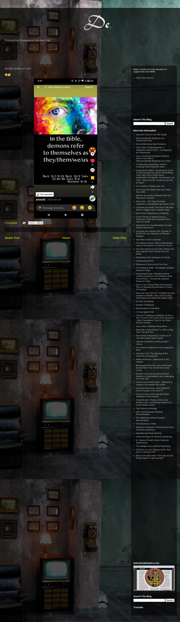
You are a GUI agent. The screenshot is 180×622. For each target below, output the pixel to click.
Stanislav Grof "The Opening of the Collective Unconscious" (152, 354)
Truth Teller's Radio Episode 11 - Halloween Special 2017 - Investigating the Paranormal (153, 150)
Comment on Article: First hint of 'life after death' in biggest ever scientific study (154, 208)
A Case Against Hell (145, 312)
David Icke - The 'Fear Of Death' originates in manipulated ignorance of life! (155, 202)
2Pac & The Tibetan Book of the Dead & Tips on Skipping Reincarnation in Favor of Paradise (154, 287)
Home (66, 237)
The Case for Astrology (146, 408)
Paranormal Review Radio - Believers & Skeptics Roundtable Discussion (154, 383)
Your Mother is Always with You (150, 186)
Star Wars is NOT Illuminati (148, 239)
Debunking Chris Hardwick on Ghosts (153, 257)
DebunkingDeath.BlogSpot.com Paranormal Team (150, 139)
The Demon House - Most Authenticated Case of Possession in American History (154, 244)
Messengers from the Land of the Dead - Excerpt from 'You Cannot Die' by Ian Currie (154, 367)
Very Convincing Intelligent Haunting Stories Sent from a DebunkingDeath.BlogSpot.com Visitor (153, 158)
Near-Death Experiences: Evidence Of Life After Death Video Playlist (153, 336)
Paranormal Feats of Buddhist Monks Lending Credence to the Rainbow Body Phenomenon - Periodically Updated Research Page (154, 277)
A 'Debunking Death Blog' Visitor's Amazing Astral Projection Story (151, 165)
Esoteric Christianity (145, 305)
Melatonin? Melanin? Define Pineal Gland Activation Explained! (155, 428)
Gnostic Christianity (145, 301)
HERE (152, 71)
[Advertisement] (90, 55)
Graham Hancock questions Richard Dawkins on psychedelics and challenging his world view (155, 376)
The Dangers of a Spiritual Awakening (153, 446)
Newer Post (12, 237)
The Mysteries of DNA (146, 424)
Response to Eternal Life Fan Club (151, 264)
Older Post (119, 237)
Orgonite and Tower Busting (148, 433)
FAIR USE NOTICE (145, 78)
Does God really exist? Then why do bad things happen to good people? (154, 456)
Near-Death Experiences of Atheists (152, 213)
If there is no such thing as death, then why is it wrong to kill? (153, 450)
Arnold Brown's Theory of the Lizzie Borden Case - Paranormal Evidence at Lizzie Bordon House (154, 402)
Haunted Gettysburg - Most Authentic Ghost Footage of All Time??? (153, 389)
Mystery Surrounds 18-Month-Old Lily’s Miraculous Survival (153, 196)
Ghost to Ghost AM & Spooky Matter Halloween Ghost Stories (152, 395)
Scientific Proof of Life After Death (151, 134)
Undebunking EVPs (145, 261)
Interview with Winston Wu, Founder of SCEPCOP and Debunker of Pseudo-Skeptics (153, 233)
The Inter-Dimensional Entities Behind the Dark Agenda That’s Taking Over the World (155, 251)
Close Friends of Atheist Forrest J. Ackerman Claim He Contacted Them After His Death (153, 219)
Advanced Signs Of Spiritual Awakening (154, 436)
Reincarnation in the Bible (147, 308)
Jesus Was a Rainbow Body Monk (151, 326)
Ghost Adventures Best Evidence (151, 144)
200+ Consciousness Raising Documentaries (149, 413)
